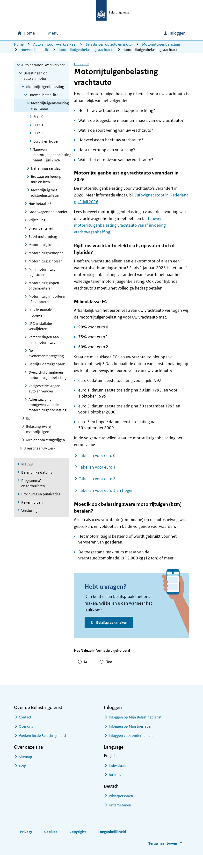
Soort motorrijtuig (43, 236)
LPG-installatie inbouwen (40, 313)
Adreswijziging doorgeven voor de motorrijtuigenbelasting (47, 404)
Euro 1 (38, 125)
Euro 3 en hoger (45, 141)
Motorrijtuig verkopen (46, 253)
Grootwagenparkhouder (48, 212)
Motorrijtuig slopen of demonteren (44, 285)
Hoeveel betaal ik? (35, 49)
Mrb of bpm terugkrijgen (45, 440)
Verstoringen (31, 510)
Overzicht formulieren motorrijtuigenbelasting (47, 375)
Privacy (26, 831)
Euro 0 (38, 116)
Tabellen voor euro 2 (97, 478)
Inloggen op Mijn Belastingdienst (135, 717)
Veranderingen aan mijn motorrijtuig (44, 340)
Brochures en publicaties (40, 494)
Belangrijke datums (36, 472)
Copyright (77, 831)
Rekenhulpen (32, 502)
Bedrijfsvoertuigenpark (47, 364)
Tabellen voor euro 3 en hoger (106, 490)
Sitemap (25, 756)
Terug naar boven (162, 843)
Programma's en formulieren (33, 483)
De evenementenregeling (46, 353)
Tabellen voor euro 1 (97, 467)
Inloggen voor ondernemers (131, 735)
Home (19, 44)
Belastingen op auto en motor (109, 44)
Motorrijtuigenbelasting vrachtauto (87, 49)
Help (22, 766)
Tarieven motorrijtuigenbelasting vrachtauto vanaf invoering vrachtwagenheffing (120, 225)
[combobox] (118, 33)
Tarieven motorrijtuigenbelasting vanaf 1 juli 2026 (51, 154)
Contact (25, 717)
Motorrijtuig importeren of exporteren (47, 299)
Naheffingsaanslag (46, 168)
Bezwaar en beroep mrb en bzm (46, 179)
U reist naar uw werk (39, 448)
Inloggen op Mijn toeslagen (130, 726)
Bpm (30, 418)
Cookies (50, 831)
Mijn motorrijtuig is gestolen (42, 272)
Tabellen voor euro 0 (97, 455)
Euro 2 (38, 133)
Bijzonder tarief (41, 228)
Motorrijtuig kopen (44, 244)
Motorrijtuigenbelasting (161, 44)
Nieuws (27, 464)
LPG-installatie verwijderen (40, 326)
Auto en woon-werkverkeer (55, 44)
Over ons (26, 726)
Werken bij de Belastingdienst (42, 735)
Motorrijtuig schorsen (46, 261)
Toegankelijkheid (112, 831)
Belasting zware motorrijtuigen (38, 429)
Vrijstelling (37, 220)
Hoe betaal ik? (40, 203)
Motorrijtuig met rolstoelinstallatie (45, 193)
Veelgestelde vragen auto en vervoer (44, 388)
